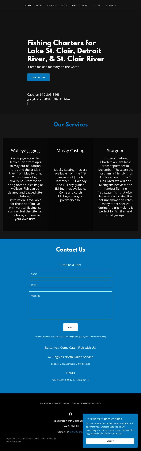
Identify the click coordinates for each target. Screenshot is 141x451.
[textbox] (70, 273)
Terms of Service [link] (95, 336)
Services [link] (52, 5)
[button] (88, 380)
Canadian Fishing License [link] (86, 403)
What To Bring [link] (79, 5)
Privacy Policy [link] (80, 336)
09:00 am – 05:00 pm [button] (75, 379)
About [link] (39, 5)
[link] (70, 414)
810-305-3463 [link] (50, 94)
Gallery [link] (97, 5)
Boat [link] (64, 5)
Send (70, 327)
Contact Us (38, 77)
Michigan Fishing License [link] (54, 403)
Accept (110, 441)
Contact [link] (111, 5)
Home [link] (28, 5)
